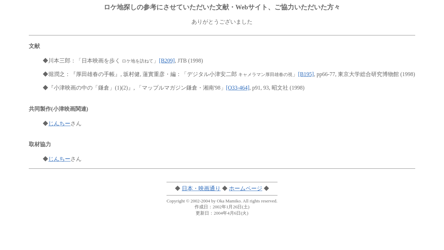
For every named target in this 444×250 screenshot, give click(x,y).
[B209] (166, 61)
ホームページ (245, 188)
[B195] (306, 74)
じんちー (59, 123)
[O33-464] (238, 88)
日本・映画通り (201, 188)
